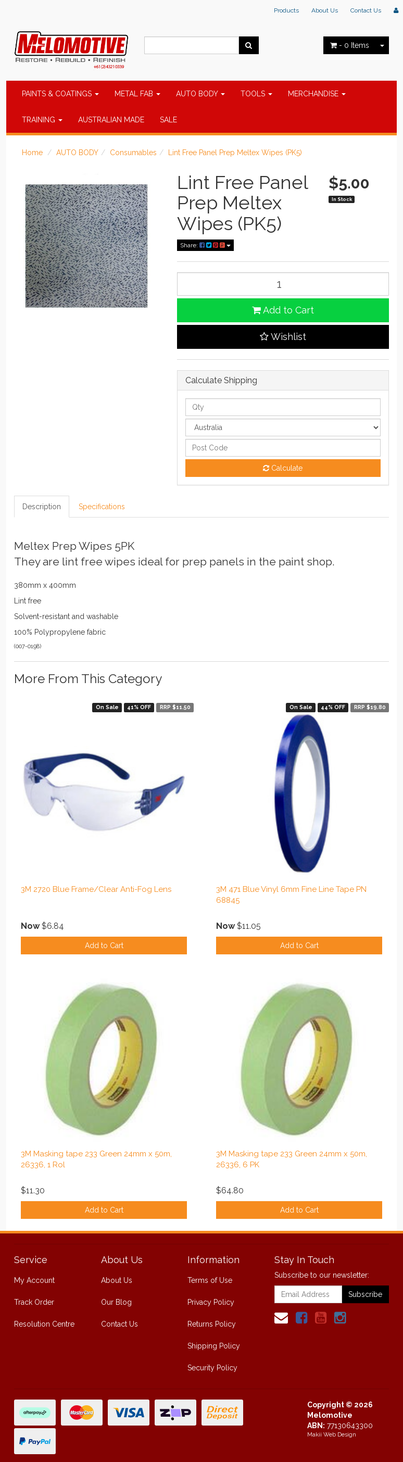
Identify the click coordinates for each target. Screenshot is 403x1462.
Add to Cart (283, 310)
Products (286, 10)
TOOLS (256, 94)
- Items (349, 45)
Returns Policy (211, 1324)
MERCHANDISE (317, 94)
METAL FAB (137, 94)
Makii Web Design (331, 1434)
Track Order (34, 1302)
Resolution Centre (44, 1324)
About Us (324, 10)
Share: (205, 245)
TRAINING (42, 120)
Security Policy (212, 1368)
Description (41, 506)
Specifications (102, 506)
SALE (168, 120)
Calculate (283, 468)
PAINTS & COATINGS (60, 94)
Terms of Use (209, 1280)
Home (32, 152)
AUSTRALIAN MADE (111, 120)
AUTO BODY (200, 94)
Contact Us (365, 10)
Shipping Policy (213, 1346)
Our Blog (116, 1302)
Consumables (133, 152)
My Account (34, 1280)
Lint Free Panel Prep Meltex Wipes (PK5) (235, 152)
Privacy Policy (210, 1302)
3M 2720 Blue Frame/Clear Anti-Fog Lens (96, 889)
